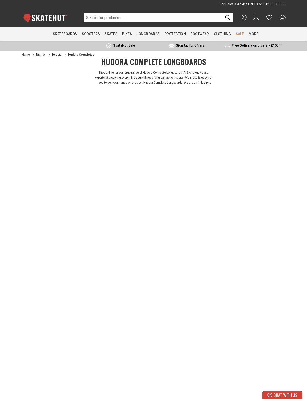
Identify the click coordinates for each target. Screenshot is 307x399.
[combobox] (153, 17)
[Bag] (282, 17)
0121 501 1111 (274, 4)
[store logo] (45, 18)
